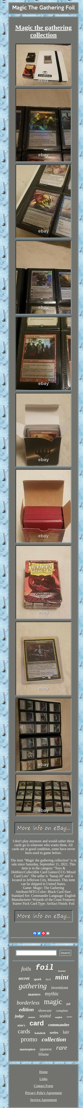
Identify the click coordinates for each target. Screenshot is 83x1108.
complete (62, 1010)
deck (48, 979)
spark (37, 979)
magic (53, 1002)
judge (19, 1016)
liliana (43, 1054)
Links (43, 1079)
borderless (28, 1003)
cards (24, 1031)
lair (66, 1032)
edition (26, 1009)
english (58, 1017)
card (36, 1023)
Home (43, 1072)
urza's (21, 1025)
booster (62, 971)
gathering (33, 986)
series (54, 1032)
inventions (59, 987)
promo (29, 1039)
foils (26, 969)
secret (24, 978)
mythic (52, 993)
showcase (45, 1010)
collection (54, 1039)
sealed (45, 1015)
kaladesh (40, 1033)
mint (61, 977)
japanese (46, 1049)
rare (61, 1047)
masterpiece (27, 1049)
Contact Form (43, 1086)
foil (44, 967)
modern (31, 1017)
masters (34, 994)
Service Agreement (43, 1100)
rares (69, 1016)
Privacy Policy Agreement (43, 1093)
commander (58, 1024)
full (68, 1004)
